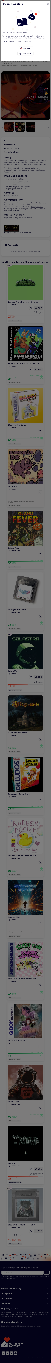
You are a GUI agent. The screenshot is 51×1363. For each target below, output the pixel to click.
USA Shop (25, 48)
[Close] (48, 4)
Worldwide (26, 54)
